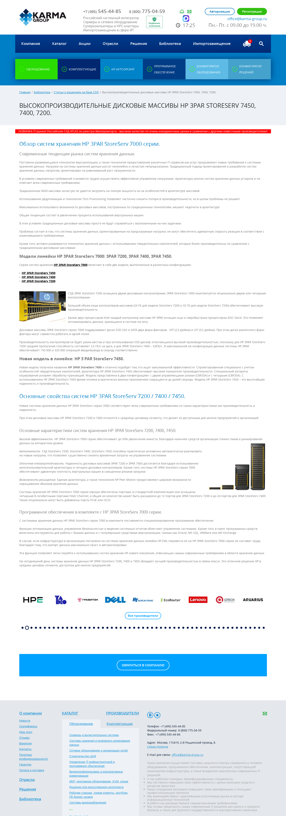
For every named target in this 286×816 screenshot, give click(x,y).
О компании (30, 713)
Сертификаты (28, 726)
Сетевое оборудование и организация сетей (98, 750)
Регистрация (252, 11)
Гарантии (25, 764)
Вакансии (25, 743)
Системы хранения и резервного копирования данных (99, 742)
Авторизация (219, 11)
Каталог (70, 713)
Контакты (25, 749)
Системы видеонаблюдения (87, 802)
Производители (122, 713)
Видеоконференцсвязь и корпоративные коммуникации (96, 773)
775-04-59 (147, 11)
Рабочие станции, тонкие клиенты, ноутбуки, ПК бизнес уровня (98, 795)
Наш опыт (25, 732)
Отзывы (24, 737)
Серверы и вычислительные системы (94, 735)
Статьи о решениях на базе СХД (76, 92)
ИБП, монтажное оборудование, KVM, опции (98, 781)
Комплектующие (120, 723)
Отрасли (27, 780)
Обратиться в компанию (143, 665)
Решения (27, 789)
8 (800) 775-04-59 (189, 730)
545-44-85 (102, 11)
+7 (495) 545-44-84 (167, 734)
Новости (24, 720)
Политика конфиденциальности (33, 757)
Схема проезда (157, 747)
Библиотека (42, 92)
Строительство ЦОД (82, 756)
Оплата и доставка (31, 770)
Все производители (143, 616)
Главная (24, 92)
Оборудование (81, 723)
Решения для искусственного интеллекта (96, 787)
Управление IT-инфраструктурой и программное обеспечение (92, 764)
